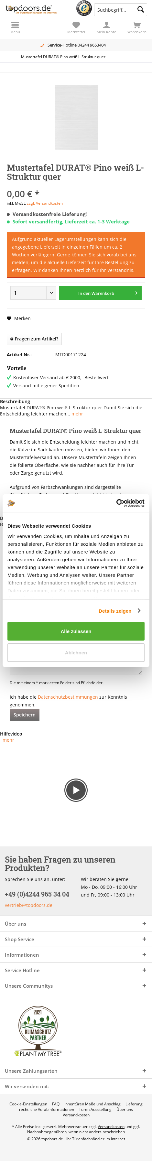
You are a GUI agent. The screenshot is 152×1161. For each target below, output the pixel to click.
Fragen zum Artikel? (34, 339)
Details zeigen (115, 610)
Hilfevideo (11, 734)
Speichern (25, 715)
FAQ (56, 1104)
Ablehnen (76, 652)
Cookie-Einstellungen (28, 1104)
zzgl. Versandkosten (45, 203)
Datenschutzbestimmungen (68, 697)
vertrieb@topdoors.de (28, 905)
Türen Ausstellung (95, 1109)
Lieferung (134, 1104)
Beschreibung (15, 401)
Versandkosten (76, 1115)
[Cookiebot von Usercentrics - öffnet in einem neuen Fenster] (116, 503)
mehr (76, 414)
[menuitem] (137, 27)
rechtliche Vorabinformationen (46, 1109)
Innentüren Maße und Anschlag (92, 1104)
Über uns (124, 1109)
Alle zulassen (75, 631)
